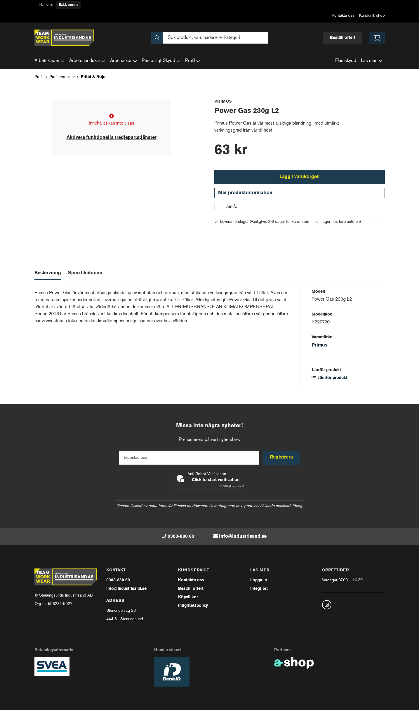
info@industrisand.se (243, 537)
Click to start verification (215, 480)
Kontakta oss (343, 16)
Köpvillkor (188, 597)
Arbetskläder (49, 61)
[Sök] (209, 38)
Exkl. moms (68, 5)
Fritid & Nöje (93, 77)
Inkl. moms (45, 4)
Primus (319, 346)
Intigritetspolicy (193, 606)
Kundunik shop (372, 16)
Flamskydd (345, 61)
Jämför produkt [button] (329, 379)
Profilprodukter (62, 77)
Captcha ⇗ (231, 486)
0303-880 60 (181, 537)
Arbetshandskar (87, 61)
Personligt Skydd (161, 61)
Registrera (281, 457)
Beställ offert (342, 38)
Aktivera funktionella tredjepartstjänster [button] (112, 138)
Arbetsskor (123, 61)
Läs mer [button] (371, 61)
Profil (192, 61)
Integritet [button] (259, 589)
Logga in (258, 580)
